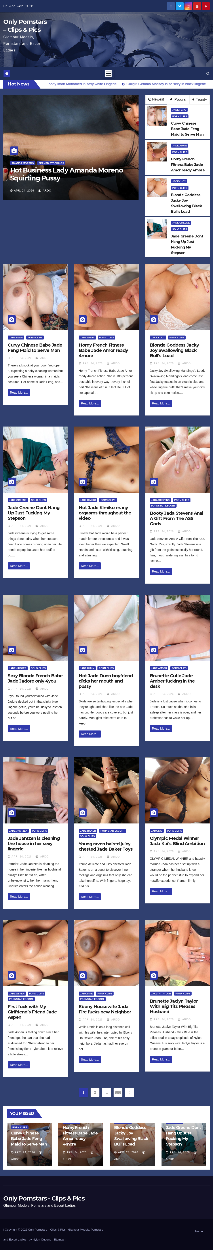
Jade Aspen (17, 993)
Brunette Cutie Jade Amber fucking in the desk (172, 681)
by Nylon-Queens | (41, 1239)
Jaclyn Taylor (161, 993)
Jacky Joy (179, 181)
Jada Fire (86, 993)
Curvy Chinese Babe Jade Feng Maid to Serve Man (35, 347)
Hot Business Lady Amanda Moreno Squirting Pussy (66, 174)
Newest (156, 99)
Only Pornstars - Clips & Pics (43, 1198)
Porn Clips (179, 116)
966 (118, 1092)
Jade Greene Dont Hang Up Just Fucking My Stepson (33, 513)
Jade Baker (88, 830)
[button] (208, 73)
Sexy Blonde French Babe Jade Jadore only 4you (35, 678)
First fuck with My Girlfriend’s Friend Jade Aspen (32, 1012)
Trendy (199, 99)
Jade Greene (181, 222)
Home (199, 1231)
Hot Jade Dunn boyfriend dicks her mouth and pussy (106, 681)
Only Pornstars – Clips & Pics (47, 1229)
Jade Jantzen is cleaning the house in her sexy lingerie (34, 844)
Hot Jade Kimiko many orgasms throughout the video (105, 513)
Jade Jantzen (18, 830)
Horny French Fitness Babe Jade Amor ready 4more (103, 350)
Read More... (19, 392)
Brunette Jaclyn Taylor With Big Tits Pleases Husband (174, 1006)
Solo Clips (179, 229)
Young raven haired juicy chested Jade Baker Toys (106, 846)
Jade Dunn (87, 668)
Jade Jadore (17, 668)
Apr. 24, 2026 (24, 190)
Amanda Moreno (22, 163)
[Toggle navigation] (108, 73)
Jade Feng (179, 109)
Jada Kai (157, 830)
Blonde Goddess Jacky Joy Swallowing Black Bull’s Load (174, 350)
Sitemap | (59, 1239)
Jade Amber (159, 668)
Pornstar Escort (163, 505)
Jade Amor (179, 145)
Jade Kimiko (88, 500)
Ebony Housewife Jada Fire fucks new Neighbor (105, 1009)
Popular (178, 99)
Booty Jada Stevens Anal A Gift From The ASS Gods (176, 518)
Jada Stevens (160, 500)
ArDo (44, 190)
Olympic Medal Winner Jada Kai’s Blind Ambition (177, 841)
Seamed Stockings (51, 163)
